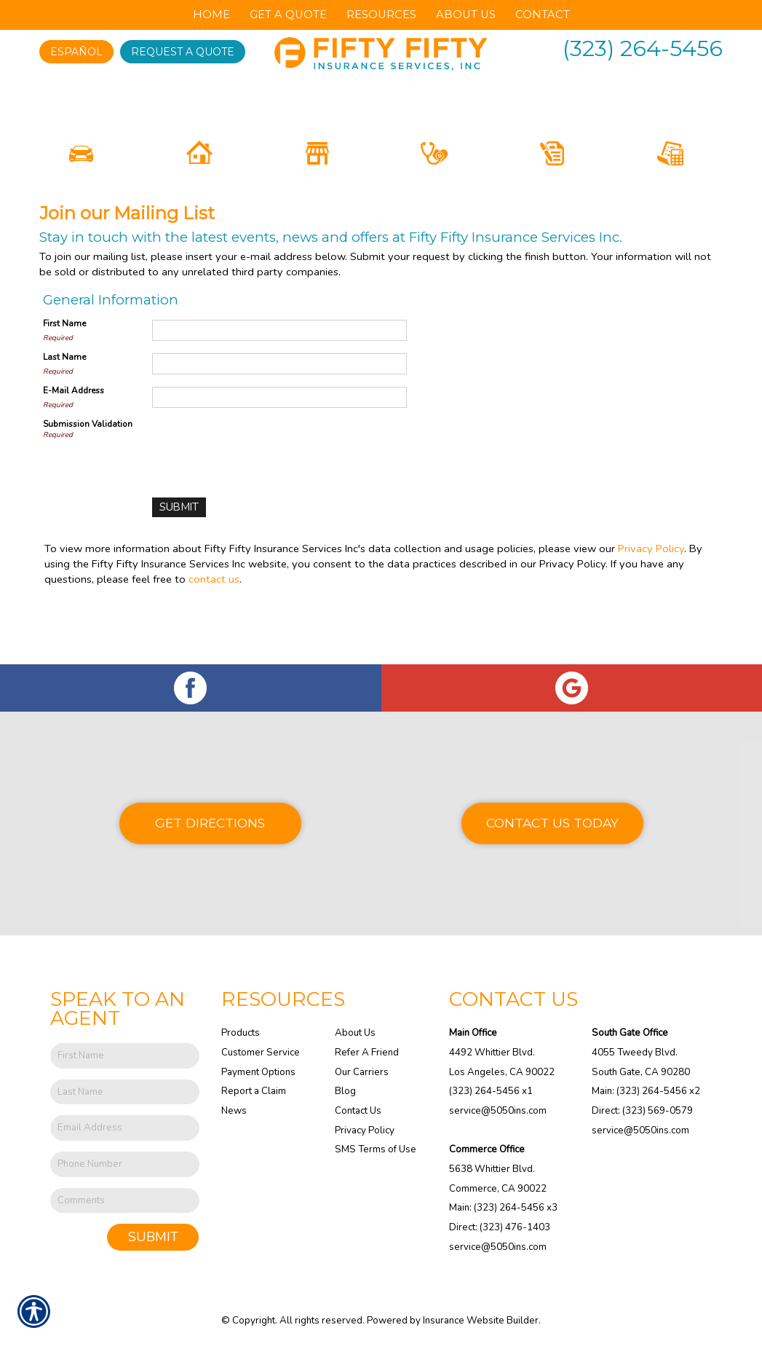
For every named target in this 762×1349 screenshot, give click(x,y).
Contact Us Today (552, 822)
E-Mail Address (73, 452)
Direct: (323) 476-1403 (499, 1227)
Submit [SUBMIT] (153, 1237)
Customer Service (260, 1052)
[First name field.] (124, 1056)
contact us (213, 640)
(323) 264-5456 (643, 48)
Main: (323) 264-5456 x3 (503, 1208)
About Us (355, 1033)
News (234, 1110)
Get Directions (210, 822)
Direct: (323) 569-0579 (642, 1110)
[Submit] (178, 569)
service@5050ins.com (498, 1110)
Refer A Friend (367, 1052)
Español (76, 51)
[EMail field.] (124, 1128)
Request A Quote (182, 51)
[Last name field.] (124, 1092)
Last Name (64, 419)
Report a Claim (253, 1091)
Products (240, 1033)
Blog (345, 1091)
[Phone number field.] (124, 1164)
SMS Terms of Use (375, 1150)
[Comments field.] (124, 1201)
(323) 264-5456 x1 (491, 1091)
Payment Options (258, 1072)
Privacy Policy (651, 609)
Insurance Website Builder (481, 1321)
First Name (64, 385)
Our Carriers (362, 1072)
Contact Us (358, 1110)
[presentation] (262, 508)
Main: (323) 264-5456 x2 (646, 1091)
